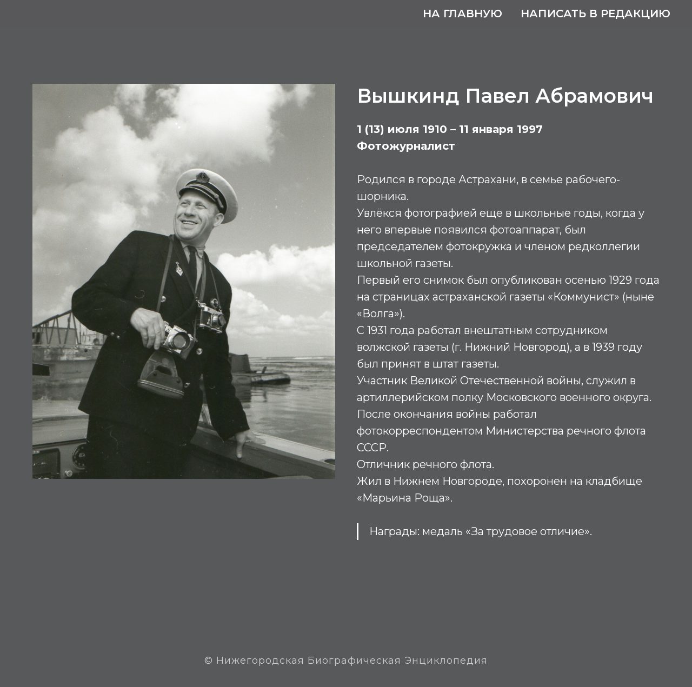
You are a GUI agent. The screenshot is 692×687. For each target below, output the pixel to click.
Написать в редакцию (595, 13)
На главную (462, 13)
